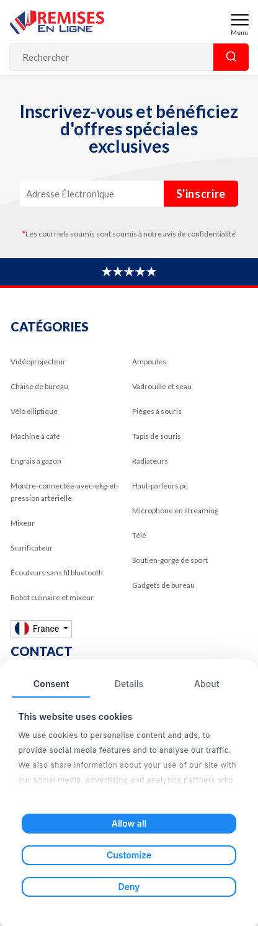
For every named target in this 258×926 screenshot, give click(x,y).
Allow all (129, 823)
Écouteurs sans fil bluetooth (57, 572)
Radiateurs (150, 460)
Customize (129, 855)
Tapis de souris (156, 436)
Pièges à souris (157, 411)
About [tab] (207, 683)
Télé (139, 535)
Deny (129, 886)
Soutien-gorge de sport (170, 560)
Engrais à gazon (36, 460)
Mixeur (23, 523)
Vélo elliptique (34, 411)
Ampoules (149, 361)
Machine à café (35, 436)
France (37, 628)
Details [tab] (129, 683)
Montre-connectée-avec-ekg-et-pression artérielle (64, 492)
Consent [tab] (51, 683)
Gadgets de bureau (163, 585)
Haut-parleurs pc (159, 485)
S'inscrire (201, 193)
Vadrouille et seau (162, 386)
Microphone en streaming (175, 510)
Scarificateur (32, 547)
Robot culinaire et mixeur (52, 597)
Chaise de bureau (39, 386)
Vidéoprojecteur (38, 361)
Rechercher (231, 57)
